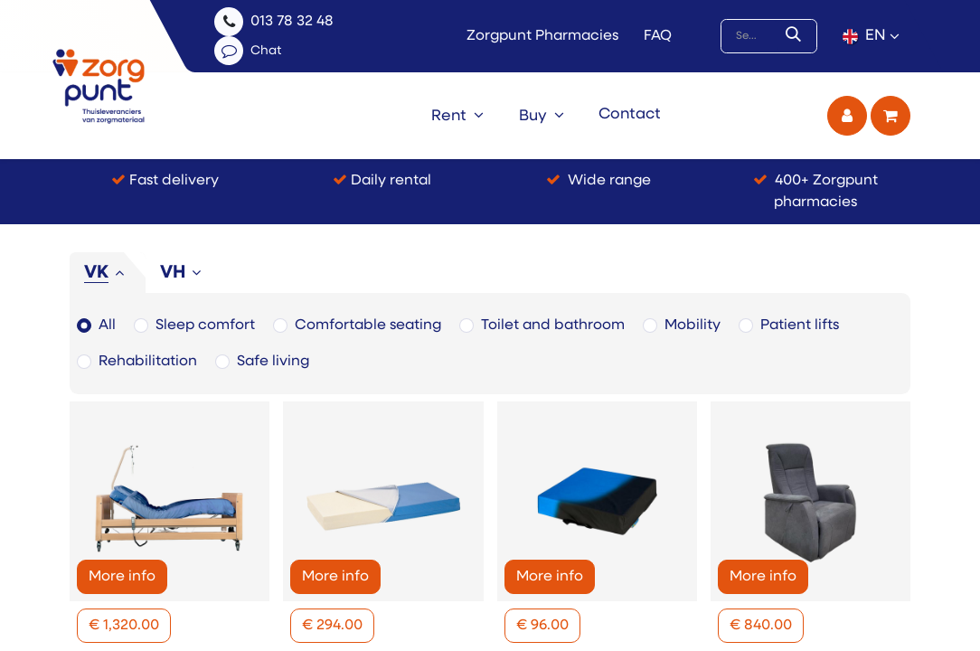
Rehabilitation (148, 361)
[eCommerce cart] (890, 116)
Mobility (692, 325)
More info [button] (122, 577)
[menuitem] (457, 116)
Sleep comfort (205, 325)
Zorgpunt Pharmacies (542, 36)
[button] (124, 626)
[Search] (796, 36)
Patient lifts (799, 325)
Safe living (273, 361)
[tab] (108, 273)
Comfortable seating (368, 325)
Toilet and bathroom (553, 325)
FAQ (658, 36)
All (107, 325)
